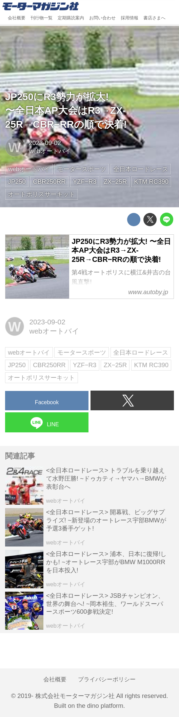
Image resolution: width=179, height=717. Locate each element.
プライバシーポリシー (107, 679)
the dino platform (100, 705)
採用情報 (129, 18)
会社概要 (16, 18)
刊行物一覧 (42, 18)
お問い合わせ (102, 18)
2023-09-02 (45, 142)
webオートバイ (50, 151)
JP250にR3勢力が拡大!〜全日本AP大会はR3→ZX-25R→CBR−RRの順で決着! (66, 110)
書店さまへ (154, 18)
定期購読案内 (71, 18)
